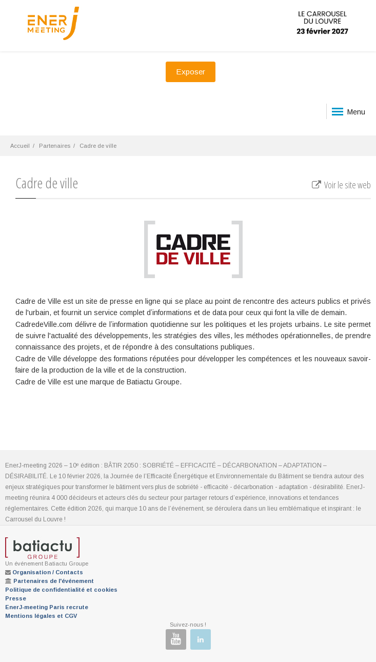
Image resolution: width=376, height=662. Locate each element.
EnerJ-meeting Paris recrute (46, 607)
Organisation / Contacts (47, 572)
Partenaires (54, 146)
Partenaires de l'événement (53, 581)
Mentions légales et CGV (41, 616)
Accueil (20, 146)
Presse (15, 598)
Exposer (190, 71)
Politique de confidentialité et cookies (61, 590)
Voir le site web (341, 185)
